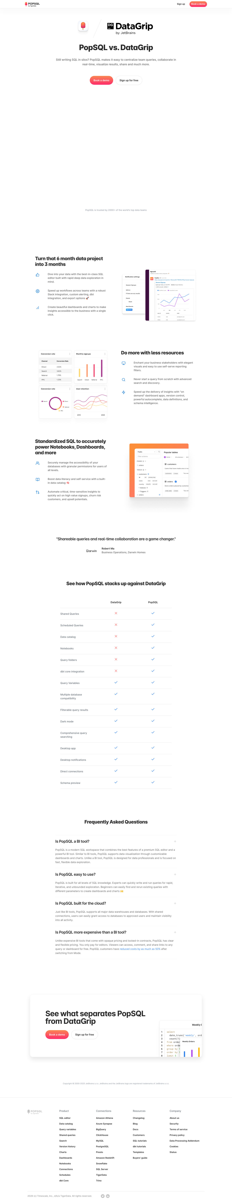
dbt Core (64, 1180)
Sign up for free (129, 80)
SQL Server (102, 1169)
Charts (63, 1152)
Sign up (181, 4)
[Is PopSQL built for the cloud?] (116, 903)
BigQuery (101, 1129)
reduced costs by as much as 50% (140, 948)
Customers (138, 1135)
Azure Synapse (104, 1123)
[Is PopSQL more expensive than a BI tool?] (116, 932)
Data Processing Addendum (184, 1141)
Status (173, 1152)
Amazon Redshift (105, 1158)
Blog (135, 1123)
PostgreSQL (102, 1146)
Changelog (138, 1118)
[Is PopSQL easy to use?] (116, 874)
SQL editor (64, 1118)
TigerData (101, 1175)
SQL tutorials (140, 1141)
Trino (99, 1180)
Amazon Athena (104, 1118)
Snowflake (101, 1163)
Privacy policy (177, 1135)
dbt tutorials (139, 1146)
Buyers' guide (140, 1158)
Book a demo (198, 4)
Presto (99, 1152)
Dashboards (65, 1158)
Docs (135, 1129)
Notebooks (65, 1163)
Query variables (67, 1129)
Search (63, 1141)
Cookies (174, 1146)
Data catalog (66, 1123)
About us (174, 1118)
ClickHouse (102, 1135)
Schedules (64, 1175)
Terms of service (178, 1129)
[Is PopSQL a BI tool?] (116, 841)
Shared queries (67, 1135)
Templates (138, 1152)
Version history (67, 1146)
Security (174, 1123)
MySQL (100, 1141)
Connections (66, 1169)
